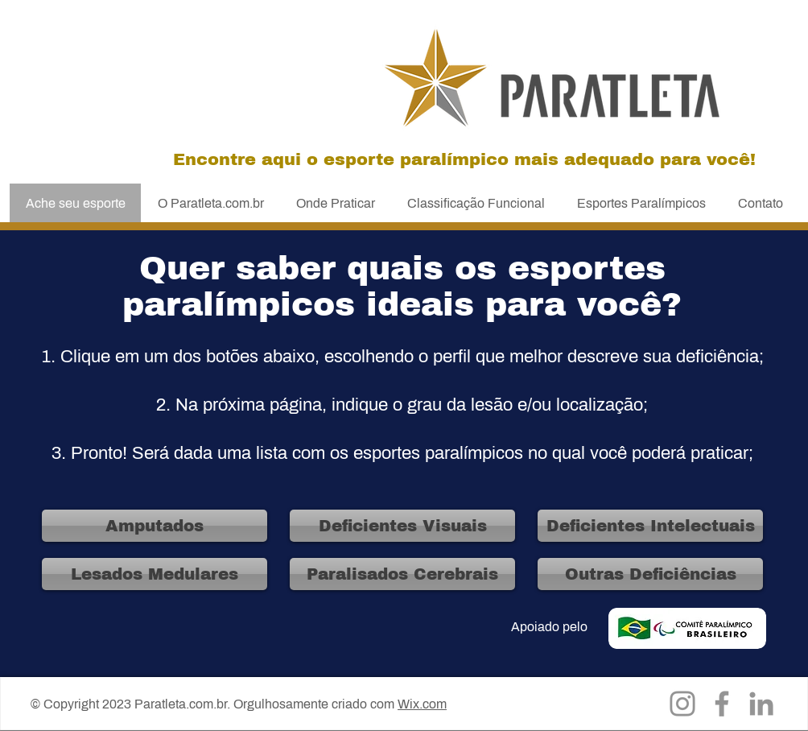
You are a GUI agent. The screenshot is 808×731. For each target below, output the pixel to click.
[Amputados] (154, 526)
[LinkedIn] (761, 704)
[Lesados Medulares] (154, 574)
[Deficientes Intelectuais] (650, 526)
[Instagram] (682, 704)
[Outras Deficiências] (650, 574)
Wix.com (422, 704)
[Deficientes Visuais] (402, 526)
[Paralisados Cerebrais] (402, 574)
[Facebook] (722, 704)
